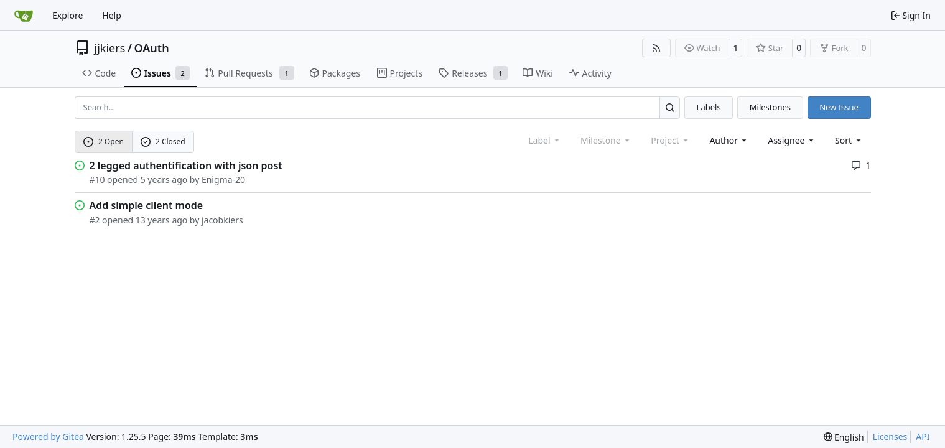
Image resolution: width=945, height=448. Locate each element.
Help (111, 15)
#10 (97, 179)
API (922, 436)
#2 (95, 220)
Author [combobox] (728, 140)
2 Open (103, 141)
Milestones (770, 107)
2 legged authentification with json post (186, 165)
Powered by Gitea (48, 436)
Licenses (890, 436)
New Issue (839, 107)
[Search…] (669, 107)
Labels (709, 107)
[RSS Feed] (656, 48)
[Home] (23, 15)
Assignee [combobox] (792, 140)
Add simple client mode (146, 205)
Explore (67, 15)
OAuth (151, 48)
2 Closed (163, 141)
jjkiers (110, 48)
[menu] (849, 140)
